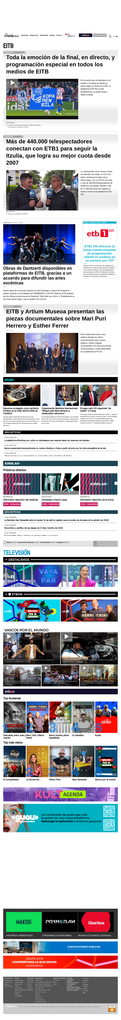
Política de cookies (55, 1006)
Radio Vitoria (18, 984)
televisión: (8, 978)
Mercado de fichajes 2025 (42, 990)
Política (29, 984)
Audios (55, 984)
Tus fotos (99, 542)
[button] (116, 483)
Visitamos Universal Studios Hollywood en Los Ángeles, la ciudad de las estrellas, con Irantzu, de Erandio (21, 682)
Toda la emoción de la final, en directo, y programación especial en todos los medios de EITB (60, 64)
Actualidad (30, 980)
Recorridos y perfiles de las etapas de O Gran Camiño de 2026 (33, 528)
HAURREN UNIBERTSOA (19, 935)
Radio (52, 35)
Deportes (34, 35)
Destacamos (18, 559)
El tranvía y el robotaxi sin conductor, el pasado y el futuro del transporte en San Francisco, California (88, 660)
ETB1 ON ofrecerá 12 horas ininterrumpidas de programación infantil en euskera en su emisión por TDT (99, 253)
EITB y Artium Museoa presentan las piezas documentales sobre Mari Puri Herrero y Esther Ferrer (56, 318)
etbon (17, 594)
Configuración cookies (69, 1006)
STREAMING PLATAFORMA (56, 935)
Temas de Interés (73, 987)
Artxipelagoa (18, 996)
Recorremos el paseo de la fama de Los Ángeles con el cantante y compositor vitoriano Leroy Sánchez (28, 660)
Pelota (37, 994)
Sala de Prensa (72, 990)
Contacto (90, 1006)
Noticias (24, 35)
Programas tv (8, 982)
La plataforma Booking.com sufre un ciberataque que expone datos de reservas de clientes (46, 440)
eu (114, 36)
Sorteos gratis (72, 982)
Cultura (29, 986)
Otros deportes (39, 999)
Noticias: (30, 978)
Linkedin (85, 988)
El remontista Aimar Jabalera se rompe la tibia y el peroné (31, 536)
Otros (58, 35)
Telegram (85, 986)
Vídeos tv (7, 984)
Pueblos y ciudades (74, 988)
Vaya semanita (8, 986)
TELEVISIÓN (16, 553)
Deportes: (39, 978)
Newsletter (86, 978)
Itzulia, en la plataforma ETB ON (17, 214)
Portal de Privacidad (34, 1006)
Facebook (85, 980)
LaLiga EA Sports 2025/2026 (43, 982)
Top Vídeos (56, 980)
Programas (18, 992)
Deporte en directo (40, 1001)
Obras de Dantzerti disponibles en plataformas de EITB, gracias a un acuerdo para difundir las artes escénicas (37, 275)
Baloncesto (38, 997)
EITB (8, 46)
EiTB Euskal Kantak (20, 990)
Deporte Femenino (40, 992)
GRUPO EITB (100, 35)
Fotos (54, 982)
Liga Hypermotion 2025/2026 (43, 986)
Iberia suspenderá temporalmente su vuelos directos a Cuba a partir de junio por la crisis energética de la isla (55, 448)
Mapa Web (97, 1006)
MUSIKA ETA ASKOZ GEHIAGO (94, 935)
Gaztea (17, 986)
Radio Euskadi (19, 982)
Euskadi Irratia (19, 980)
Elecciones (71, 984)
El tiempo (70, 979)
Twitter (84, 982)
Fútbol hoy (38, 980)
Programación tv (9, 980)
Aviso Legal (45, 1006)
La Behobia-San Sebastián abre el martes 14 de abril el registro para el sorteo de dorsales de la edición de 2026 (56, 520)
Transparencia (81, 1006)
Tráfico (70, 981)
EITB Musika (18, 988)
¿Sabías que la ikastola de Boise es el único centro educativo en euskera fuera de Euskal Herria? (97, 682)
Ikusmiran (30, 988)
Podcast (17, 994)
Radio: (17, 978)
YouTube (85, 990)
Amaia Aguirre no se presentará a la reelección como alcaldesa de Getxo (38, 456)
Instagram (85, 984)
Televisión (44, 35)
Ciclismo (37, 996)
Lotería (69, 985)
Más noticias (12, 432)
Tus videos (99, 545)
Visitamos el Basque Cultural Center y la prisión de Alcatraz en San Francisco (60, 682)
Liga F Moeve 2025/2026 (42, 984)
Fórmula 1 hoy (39, 988)
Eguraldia (30, 990)
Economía (30, 982)
